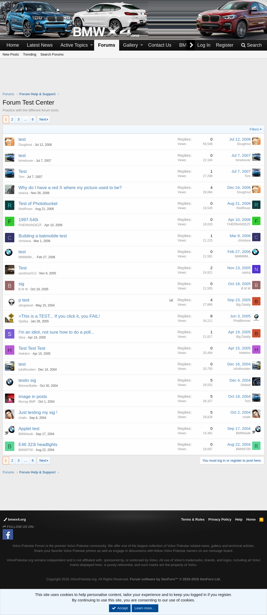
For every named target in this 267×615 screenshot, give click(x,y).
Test (23, 171)
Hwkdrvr (24, 353)
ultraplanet (26, 305)
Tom (248, 176)
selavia (23, 193)
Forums (106, 45)
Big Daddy (243, 304)
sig (21, 283)
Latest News (40, 45)
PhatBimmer (242, 321)
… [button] (25, 119)
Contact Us (159, 45)
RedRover (26, 209)
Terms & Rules (192, 519)
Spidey (23, 321)
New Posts (11, 54)
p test (24, 300)
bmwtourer (26, 160)
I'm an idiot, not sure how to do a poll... (56, 332)
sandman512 (28, 273)
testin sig (27, 380)
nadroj (246, 272)
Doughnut (25, 145)
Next (42, 119)
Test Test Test (32, 348)
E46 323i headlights (38, 444)
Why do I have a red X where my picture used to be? (70, 187)
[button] (91, 45)
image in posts (33, 396)
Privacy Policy (219, 519)
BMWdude (26, 434)
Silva (22, 337)
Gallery (130, 45)
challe (23, 418)
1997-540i (28, 219)
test (22, 139)
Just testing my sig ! (38, 412)
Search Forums (52, 54)
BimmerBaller (28, 386)
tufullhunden (27, 369)
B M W (23, 289)
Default (246, 385)
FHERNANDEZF (30, 225)
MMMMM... (26, 257)
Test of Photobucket (38, 203)
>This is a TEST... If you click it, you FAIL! (59, 316)
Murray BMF (27, 401)
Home (13, 45)
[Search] (251, 45)
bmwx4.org (15, 519)
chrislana (25, 241)
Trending (29, 54)
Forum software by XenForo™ (175, 579)
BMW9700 (26, 450)
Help (238, 519)
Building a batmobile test (43, 235)
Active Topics (74, 45)
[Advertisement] (133, 78)
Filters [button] (254, 129)
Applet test (29, 428)
